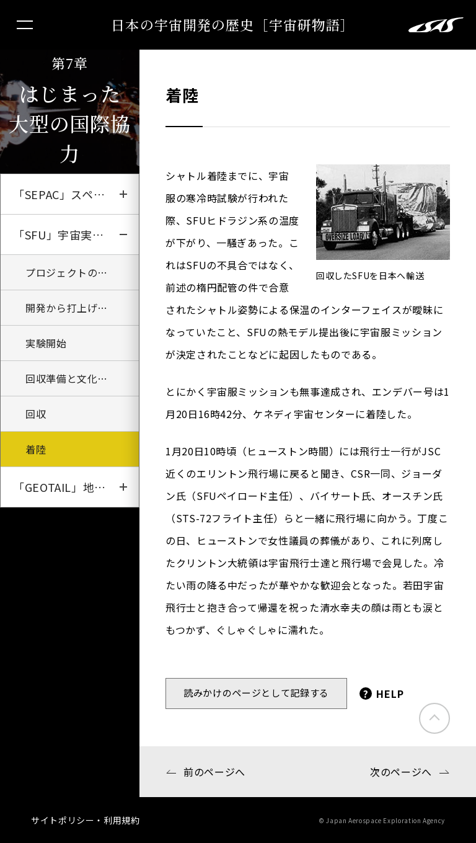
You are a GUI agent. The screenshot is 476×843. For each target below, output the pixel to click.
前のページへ (214, 771)
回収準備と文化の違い (76, 378)
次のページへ (401, 771)
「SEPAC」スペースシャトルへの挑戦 (76, 194)
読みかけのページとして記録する (256, 692)
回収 (35, 413)
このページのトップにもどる (434, 718)
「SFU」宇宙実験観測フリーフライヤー (76, 234)
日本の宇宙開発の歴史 (233, 24)
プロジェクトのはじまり (82, 272)
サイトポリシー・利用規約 (85, 820)
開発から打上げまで (71, 307)
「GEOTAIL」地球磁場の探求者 (76, 487)
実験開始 (46, 343)
